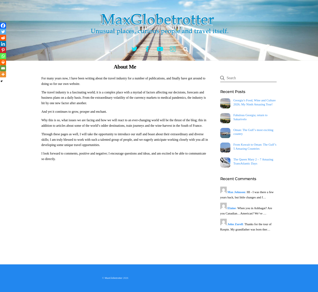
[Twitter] (3, 32)
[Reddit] (3, 38)
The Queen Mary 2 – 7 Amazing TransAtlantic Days (253, 161)
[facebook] (148, 48)
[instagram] (173, 48)
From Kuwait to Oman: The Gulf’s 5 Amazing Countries (254, 146)
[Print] (3, 62)
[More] (3, 74)
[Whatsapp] (3, 56)
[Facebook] (3, 26)
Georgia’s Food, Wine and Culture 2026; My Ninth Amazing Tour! (254, 102)
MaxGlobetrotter (113, 277)
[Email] (3, 68)
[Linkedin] (3, 44)
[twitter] (135, 48)
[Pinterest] (3, 50)
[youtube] (160, 48)
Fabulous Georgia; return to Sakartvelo (250, 117)
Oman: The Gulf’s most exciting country (253, 132)
